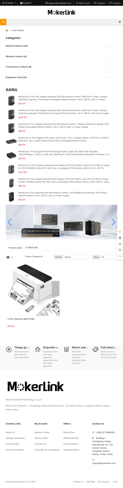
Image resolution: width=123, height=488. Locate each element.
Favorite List (40, 444)
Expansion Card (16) (16, 77)
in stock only (32, 247)
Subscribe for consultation (47, 450)
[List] (12, 257)
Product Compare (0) (34, 256)
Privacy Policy (12, 444)
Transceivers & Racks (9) (18, 67)
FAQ (115, 481)
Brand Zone (69, 432)
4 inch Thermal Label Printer (21, 319)
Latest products (70, 444)
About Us (10, 432)
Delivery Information (15, 438)
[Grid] (8, 257)
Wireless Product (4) (16, 56)
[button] (60, 236)
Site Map (90, 481)
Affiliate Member (71, 438)
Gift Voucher (104, 481)
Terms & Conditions (15, 450)
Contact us (78, 481)
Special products (71, 450)
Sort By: (58, 257)
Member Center (42, 432)
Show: (96, 257)
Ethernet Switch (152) (17, 46)
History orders (41, 438)
